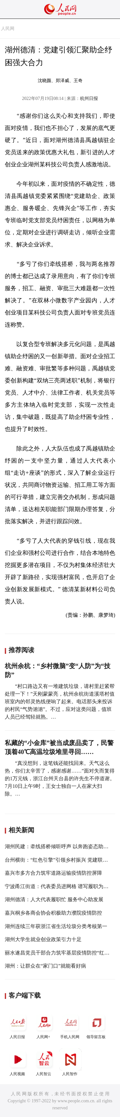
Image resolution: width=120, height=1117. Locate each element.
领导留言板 (96, 1025)
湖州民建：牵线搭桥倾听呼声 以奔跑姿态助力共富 (62, 846)
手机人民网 (70, 1025)
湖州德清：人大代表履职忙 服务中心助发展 (54, 899)
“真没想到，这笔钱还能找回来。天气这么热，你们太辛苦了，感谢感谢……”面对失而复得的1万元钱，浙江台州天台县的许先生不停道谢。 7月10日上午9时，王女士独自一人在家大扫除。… (60, 778)
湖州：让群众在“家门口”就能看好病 (45, 966)
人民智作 (70, 1062)
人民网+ (44, 1025)
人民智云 (44, 1062)
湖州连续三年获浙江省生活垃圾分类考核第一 (56, 926)
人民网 (7, 28)
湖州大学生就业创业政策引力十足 (43, 939)
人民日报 (18, 1025)
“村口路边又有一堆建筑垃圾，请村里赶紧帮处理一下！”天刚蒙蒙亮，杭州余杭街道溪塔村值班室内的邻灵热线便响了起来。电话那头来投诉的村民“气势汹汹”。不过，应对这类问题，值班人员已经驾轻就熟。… (60, 701)
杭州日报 (89, 98)
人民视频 (18, 1062)
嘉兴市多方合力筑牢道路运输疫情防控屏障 (53, 873)
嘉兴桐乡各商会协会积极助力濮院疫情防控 (53, 913)
